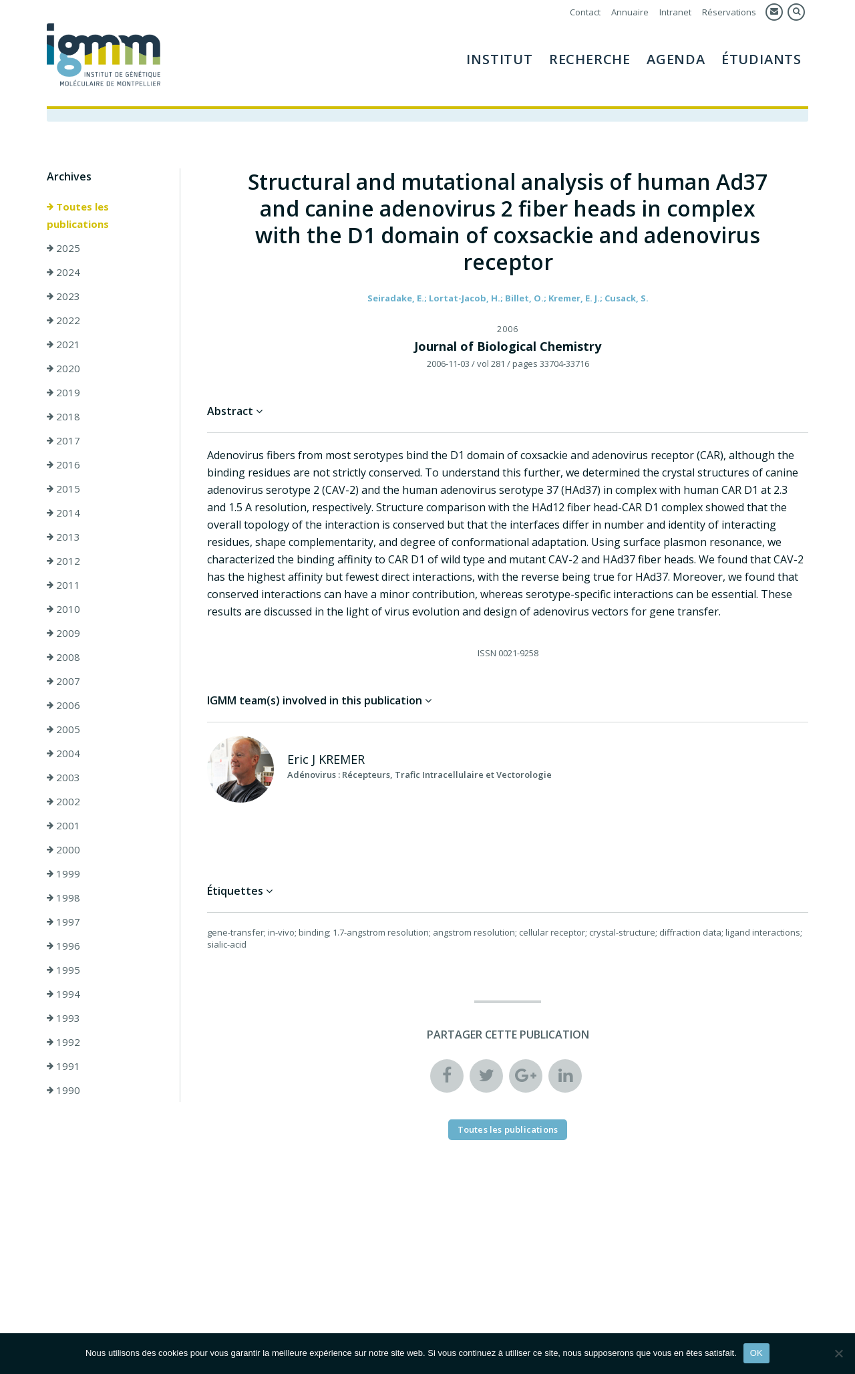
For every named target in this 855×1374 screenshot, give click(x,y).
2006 (63, 705)
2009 (63, 633)
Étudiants (761, 59)
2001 (63, 825)
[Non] (838, 1353)
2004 (63, 753)
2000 (63, 849)
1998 (63, 897)
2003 (63, 777)
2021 (63, 344)
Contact (585, 12)
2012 (63, 560)
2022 (63, 320)
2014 (63, 512)
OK (756, 1353)
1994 (63, 993)
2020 (63, 368)
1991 (63, 1066)
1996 (63, 945)
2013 (63, 536)
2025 (63, 248)
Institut (499, 59)
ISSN (487, 653)
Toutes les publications (78, 215)
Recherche (590, 59)
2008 (63, 657)
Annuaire (630, 12)
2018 (63, 416)
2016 (63, 464)
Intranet (675, 12)
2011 (63, 584)
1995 (63, 969)
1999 (63, 873)
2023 (63, 296)
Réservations (729, 12)
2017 (63, 440)
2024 (63, 272)
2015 (63, 488)
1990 (63, 1090)
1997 (63, 921)
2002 (63, 801)
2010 (63, 608)
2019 (63, 392)
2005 (63, 729)
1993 (63, 1017)
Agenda (676, 59)
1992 (63, 1042)
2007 (63, 681)
